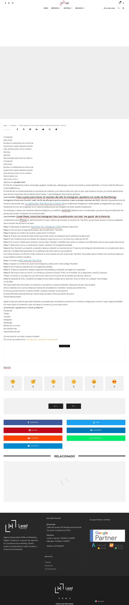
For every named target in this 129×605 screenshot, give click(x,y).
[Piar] (24, 129)
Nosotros (49, 552)
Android (65, 209)
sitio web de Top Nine (28, 257)
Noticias (67, 8)
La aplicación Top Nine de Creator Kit (40, 203)
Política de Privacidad (64, 590)
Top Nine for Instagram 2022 (42, 224)
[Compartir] (17, 129)
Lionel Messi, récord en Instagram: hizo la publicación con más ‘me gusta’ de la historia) (56, 215)
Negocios (79, 8)
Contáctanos (50, 555)
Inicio (46, 8)
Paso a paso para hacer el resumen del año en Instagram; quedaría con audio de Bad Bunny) (58, 197)
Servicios (55, 8)
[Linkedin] (66, 584)
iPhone (22, 218)
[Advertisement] (64, 28)
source (6, 363)
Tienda (48, 549)
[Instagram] (9, 3)
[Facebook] (5, 3)
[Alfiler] (30, 129)
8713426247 (59, 532)
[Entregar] (43, 129)
